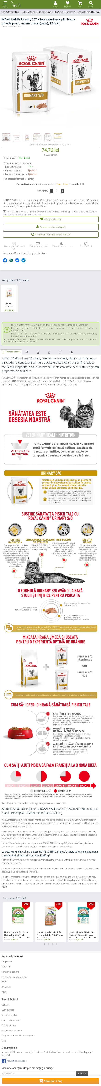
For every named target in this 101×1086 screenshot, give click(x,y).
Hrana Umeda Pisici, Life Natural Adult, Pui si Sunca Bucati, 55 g (50, 935)
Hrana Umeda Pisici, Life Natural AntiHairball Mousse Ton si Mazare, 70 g (18, 935)
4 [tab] (56, 944)
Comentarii (60, 353)
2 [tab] (48, 944)
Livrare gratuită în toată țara (14, 245)
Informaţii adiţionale (49, 353)
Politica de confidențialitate (15, 977)
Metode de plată (9, 1015)
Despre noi (7, 961)
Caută (90, 7)
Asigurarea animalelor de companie (18, 1036)
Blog (4, 1041)
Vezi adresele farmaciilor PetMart (18, 179)
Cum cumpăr (8, 1010)
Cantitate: (43, 191)
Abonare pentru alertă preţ (52, 227)
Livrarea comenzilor (11, 1020)
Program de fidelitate (12, 1030)
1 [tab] (44, 944)
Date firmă (6, 967)
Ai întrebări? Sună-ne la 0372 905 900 (52, 235)
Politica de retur (9, 1025)
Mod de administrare (38, 353)
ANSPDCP (6, 987)
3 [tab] (52, 944)
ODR (4, 992)
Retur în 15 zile (85, 244)
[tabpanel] (18, 922)
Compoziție (27, 353)
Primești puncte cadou (62, 244)
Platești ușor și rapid (38, 244)
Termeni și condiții (10, 972)
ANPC (4, 982)
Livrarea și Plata (71, 353)
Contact (5, 1005)
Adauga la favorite (52, 219)
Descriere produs (12, 352)
